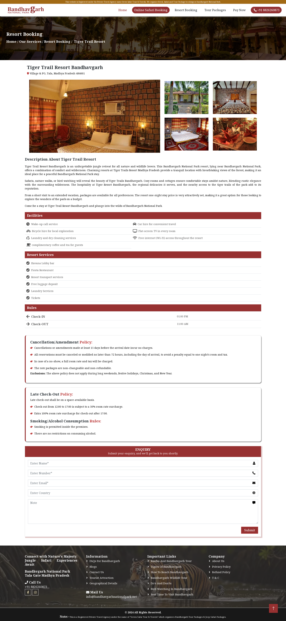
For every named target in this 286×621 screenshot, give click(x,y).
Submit (249, 530)
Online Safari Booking (150, 10)
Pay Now (239, 10)
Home (122, 10)
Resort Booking (186, 10)
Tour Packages (215, 10)
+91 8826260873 (266, 10)
